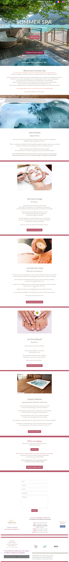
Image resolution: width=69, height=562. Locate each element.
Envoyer (34, 510)
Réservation (34, 37)
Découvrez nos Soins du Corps (34, 302)
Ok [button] (16, 556)
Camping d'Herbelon (51, 74)
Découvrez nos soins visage (34, 230)
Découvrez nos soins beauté (34, 365)
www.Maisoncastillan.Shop (49, 155)
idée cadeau (35, 449)
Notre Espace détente (34, 431)
